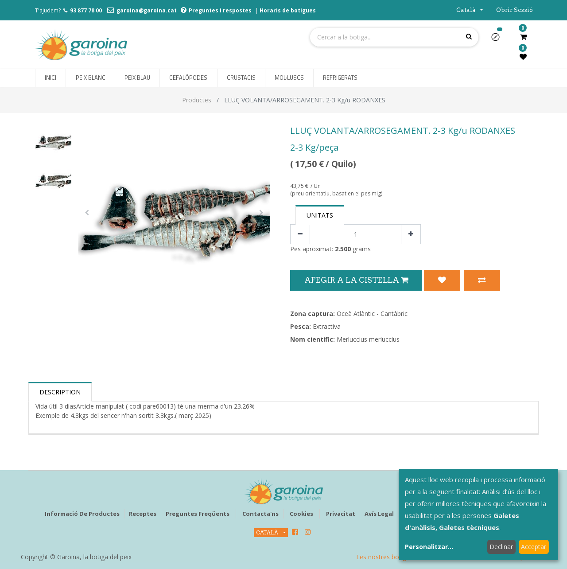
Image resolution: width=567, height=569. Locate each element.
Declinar (501, 546)
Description (60, 392)
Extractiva (327, 326)
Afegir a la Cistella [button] (356, 279)
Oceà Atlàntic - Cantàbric (372, 313)
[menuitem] (50, 78)
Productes (196, 100)
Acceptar (533, 546)
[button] (499, 40)
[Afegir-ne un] (411, 234)
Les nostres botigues (386, 557)
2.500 (343, 249)
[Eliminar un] (300, 234)
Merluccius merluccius (368, 339)
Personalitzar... (429, 546)
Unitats (320, 215)
